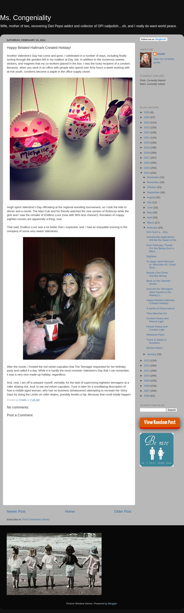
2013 (147, 360)
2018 (147, 152)
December (153, 177)
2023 (147, 127)
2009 (147, 380)
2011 (147, 370)
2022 (147, 132)
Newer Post (16, 511)
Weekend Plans (155, 334)
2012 (147, 365)
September (153, 192)
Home (70, 511)
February (152, 227)
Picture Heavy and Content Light (157, 328)
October (152, 187)
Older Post (122, 511)
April (150, 217)
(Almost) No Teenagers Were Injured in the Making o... (159, 291)
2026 (147, 112)
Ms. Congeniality (25, 18)
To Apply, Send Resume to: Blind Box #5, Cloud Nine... (161, 264)
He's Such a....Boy (157, 232)
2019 (147, 147)
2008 (147, 385)
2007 (147, 390)
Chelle (161, 53)
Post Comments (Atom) (36, 519)
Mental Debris (154, 347)
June (150, 207)
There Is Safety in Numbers (156, 341)
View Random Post (160, 422)
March (151, 222)
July (149, 202)
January (152, 354)
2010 (147, 375)
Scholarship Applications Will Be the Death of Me (161, 238)
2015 (147, 167)
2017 (147, 157)
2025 (147, 117)
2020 (147, 142)
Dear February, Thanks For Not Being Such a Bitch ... (160, 248)
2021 (147, 137)
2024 (147, 122)
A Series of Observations (160, 308)
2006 (147, 395)
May (150, 212)
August (151, 197)
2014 (147, 172)
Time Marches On (156, 313)
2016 (147, 162)
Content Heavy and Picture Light (157, 320)
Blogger (112, 603)
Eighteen (151, 256)
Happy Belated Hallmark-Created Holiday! (160, 302)
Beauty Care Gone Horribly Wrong (157, 274)
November (153, 182)
